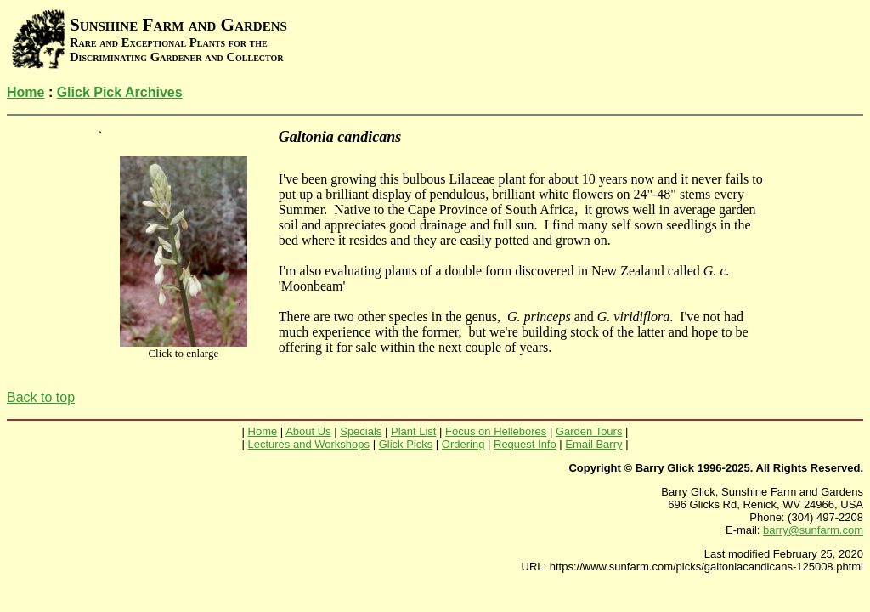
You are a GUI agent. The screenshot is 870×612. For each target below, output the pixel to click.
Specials (360, 431)
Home (25, 92)
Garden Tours (589, 431)
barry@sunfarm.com (813, 530)
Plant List (413, 431)
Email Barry (593, 444)
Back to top (41, 397)
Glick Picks (406, 444)
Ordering (463, 444)
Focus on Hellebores (495, 431)
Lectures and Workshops (308, 444)
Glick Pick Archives (120, 92)
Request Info (525, 444)
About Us (307, 431)
